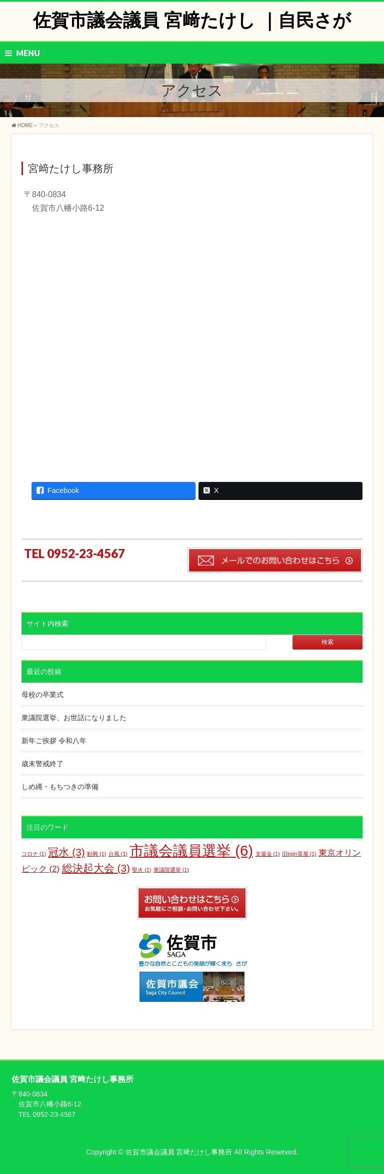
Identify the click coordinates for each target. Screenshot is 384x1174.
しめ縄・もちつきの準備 (60, 787)
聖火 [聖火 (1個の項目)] (141, 870)
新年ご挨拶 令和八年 (54, 741)
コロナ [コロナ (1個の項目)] (34, 854)
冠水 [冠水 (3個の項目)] (66, 852)
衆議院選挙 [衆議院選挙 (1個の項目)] (171, 870)
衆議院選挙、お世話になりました (74, 718)
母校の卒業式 (43, 695)
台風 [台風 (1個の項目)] (118, 854)
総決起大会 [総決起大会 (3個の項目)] (96, 868)
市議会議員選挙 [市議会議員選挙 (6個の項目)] (191, 850)
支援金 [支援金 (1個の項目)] (268, 854)
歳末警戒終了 (43, 764)
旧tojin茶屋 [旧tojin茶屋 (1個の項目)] (299, 854)
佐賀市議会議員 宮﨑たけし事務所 (180, 1152)
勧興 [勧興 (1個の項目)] (96, 854)
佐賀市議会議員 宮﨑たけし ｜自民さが (192, 20)
